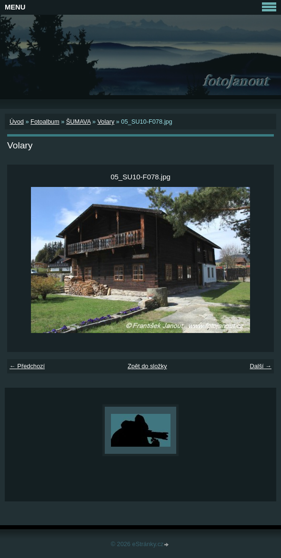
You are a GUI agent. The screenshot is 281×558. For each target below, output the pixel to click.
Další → (260, 366)
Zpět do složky (147, 366)
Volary (105, 121)
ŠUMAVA (78, 121)
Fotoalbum (44, 121)
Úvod (17, 121)
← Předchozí (27, 366)
